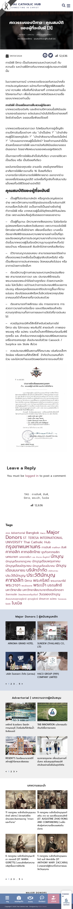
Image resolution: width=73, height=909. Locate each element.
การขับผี (36, 494)
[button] (45, 55)
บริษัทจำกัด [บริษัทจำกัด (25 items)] (36, 570)
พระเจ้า (36, 498)
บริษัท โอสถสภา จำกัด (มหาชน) (20, 674)
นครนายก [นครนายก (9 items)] (12, 556)
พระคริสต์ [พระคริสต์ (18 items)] (41, 580)
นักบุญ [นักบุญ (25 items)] (57, 556)
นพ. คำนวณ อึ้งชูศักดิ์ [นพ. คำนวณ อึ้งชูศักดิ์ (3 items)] (41, 557)
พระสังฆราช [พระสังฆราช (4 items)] (26, 585)
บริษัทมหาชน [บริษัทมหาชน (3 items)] (53, 570)
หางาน (30, 901)
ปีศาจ (27, 498)
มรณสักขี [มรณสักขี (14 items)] (54, 585)
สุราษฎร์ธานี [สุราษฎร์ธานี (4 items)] (33, 599)
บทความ (31, 35)
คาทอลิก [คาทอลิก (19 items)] (13, 552)
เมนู (7, 901)
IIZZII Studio (42, 906)
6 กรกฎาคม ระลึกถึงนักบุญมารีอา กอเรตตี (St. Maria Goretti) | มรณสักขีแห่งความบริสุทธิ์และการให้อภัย (20, 861)
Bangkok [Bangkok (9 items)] (32, 532)
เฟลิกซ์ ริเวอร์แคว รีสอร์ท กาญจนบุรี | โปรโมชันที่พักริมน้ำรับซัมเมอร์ (20, 728)
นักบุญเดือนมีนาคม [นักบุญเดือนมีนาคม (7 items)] (44, 566)
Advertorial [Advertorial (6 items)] (18, 533)
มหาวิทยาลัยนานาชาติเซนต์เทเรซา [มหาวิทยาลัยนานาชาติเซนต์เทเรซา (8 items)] (43, 590)
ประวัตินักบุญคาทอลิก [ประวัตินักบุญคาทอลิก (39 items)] (30, 577)
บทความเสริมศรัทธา (44, 35)
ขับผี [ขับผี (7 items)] (63, 547)
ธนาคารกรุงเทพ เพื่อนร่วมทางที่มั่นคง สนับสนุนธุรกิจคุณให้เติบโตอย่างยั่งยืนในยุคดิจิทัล (51, 761)
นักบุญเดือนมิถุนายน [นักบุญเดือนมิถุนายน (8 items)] (18, 566)
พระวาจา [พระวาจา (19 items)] (13, 585)
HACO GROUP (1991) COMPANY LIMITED (48, 675)
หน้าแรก (22, 35)
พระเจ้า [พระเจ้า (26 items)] (39, 585)
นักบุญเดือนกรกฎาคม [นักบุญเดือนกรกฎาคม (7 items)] (18, 561)
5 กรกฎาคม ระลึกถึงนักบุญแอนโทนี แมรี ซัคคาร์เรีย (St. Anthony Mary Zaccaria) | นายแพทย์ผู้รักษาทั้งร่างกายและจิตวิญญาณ (52, 862)
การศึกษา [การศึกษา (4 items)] (56, 547)
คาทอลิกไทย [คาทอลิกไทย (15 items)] (30, 552)
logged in (32, 476)
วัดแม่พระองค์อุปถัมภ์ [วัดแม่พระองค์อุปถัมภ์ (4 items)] (28, 594)
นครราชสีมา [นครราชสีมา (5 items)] (25, 557)
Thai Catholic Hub (25, 4)
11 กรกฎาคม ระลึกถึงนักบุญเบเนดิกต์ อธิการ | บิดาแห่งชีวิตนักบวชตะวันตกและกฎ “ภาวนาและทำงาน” (21, 817)
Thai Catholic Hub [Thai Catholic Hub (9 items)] (37, 542)
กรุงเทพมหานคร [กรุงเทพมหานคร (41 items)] (23, 546)
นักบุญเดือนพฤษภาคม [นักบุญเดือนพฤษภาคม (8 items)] (46, 561)
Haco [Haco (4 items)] (42, 533)
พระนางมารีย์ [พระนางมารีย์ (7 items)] (58, 581)
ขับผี (45, 494)
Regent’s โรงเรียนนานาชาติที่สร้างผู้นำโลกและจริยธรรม (19, 760)
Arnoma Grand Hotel (20, 643)
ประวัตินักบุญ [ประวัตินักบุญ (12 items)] (15, 575)
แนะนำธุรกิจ (19, 901)
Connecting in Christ (24, 7)
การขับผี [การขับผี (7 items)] (46, 547)
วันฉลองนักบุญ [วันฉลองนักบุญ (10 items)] (49, 594)
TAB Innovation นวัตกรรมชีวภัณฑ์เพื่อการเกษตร (52, 726)
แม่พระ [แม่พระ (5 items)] (53, 599)
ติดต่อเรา (42, 901)
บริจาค (53, 901)
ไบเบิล (45, 498)
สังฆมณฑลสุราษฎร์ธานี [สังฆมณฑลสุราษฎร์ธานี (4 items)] (16, 599)
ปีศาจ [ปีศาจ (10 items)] (28, 580)
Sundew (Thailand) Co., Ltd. (51, 645)
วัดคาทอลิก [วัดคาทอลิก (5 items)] (11, 594)
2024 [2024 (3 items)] (8, 533)
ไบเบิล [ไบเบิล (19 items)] (17, 603)
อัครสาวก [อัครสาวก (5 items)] (44, 599)
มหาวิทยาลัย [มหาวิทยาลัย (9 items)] (13, 589)
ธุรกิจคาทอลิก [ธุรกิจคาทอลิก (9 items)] (50, 552)
